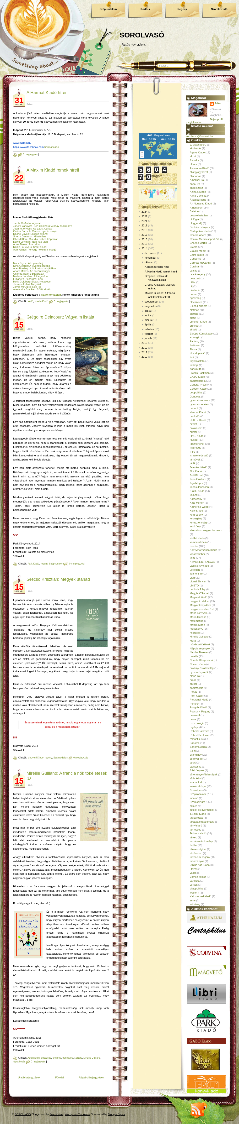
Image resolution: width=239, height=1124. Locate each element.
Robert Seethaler (200, 735)
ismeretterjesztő (199, 455)
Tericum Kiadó (198, 833)
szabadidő (196, 782)
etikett (193, 329)
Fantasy (194, 341)
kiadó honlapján (51, 294)
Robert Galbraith (199, 731)
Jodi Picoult (196, 475)
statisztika (195, 766)
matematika (196, 620)
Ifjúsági (194, 439)
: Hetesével (44, 281)
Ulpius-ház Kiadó (200, 864)
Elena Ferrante (198, 305)
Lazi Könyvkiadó (199, 565)
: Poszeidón (34, 244)
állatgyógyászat (199, 172)
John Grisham (198, 479)
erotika (194, 325)
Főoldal (59, 1077)
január (148, 338)
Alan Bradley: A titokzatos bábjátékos (34, 268)
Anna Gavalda (198, 195)
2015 (144, 243)
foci (192, 357)
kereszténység (198, 522)
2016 (144, 239)
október (149, 262)
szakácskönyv (198, 786)
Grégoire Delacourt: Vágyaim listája (60, 317)
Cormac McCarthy (200, 262)
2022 (144, 216)
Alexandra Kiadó (199, 168)
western (194, 892)
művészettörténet (200, 644)
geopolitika (196, 392)
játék (192, 463)
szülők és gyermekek (202, 809)
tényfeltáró (196, 825)
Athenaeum (33, 1057)
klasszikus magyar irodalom (206, 530)
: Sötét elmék (43, 289)
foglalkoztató (197, 361)
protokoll (195, 715)
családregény (197, 274)
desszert (195, 278)
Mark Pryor (19, 263)
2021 (144, 221)
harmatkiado (36, 147)
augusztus (151, 306)
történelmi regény (200, 857)
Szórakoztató (219, 9)
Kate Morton (197, 502)
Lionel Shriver (198, 581)
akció (30, 301)
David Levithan (22, 241)
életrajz (194, 313)
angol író (195, 184)
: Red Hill (36, 286)
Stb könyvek (197, 770)
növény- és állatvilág (202, 668)
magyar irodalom (199, 601)
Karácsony (196, 498)
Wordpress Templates (77, 1114)
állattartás (195, 176)
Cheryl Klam (20, 239)
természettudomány (201, 841)
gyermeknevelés (199, 404)
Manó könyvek (198, 613)
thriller (193, 845)
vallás (193, 872)
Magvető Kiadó (35, 757)
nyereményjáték (199, 672)
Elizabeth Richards (24, 278)
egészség (46, 1057)
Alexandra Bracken (24, 289)
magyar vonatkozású (202, 609)
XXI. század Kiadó (200, 896)
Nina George (20, 265)
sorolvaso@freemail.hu (199, 136)
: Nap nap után (39, 241)
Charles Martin (198, 242)
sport (193, 762)
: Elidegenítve (40, 276)
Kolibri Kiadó (197, 538)
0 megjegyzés (30, 154)
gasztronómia (198, 380)
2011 (144, 352)
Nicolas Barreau (199, 652)
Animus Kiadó (198, 191)
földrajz (194, 365)
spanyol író (196, 758)
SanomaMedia (198, 746)
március (149, 329)
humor (193, 431)
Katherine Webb (199, 506)
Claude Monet (198, 250)
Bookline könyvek (200, 227)
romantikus (196, 738)
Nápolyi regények (200, 648)
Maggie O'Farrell (199, 593)
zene (193, 900)
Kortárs (145, 9)
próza (193, 719)
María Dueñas (198, 617)
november (150, 257)
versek (193, 884)
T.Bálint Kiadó (198, 813)
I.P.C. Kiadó (196, 435)
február (149, 333)
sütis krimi (195, 778)
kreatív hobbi (197, 554)
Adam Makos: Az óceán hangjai (31, 271)
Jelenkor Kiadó (198, 467)
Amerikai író (197, 179)
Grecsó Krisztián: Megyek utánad (58, 579)
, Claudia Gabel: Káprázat (42, 239)
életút (193, 317)
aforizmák (195, 148)
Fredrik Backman (200, 372)
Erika (218, 103)
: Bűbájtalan (36, 273)
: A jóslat (36, 223)
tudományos (197, 861)
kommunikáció (198, 542)
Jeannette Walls (22, 228)
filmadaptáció (197, 353)
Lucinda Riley (198, 589)
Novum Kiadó (198, 664)
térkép (193, 837)
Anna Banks (20, 244)
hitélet (193, 424)
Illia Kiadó (195, 447)
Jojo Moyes (196, 483)
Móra (193, 640)
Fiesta (193, 349)
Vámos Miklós (198, 876)
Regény (182, 9)
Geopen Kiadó (198, 388)
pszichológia (197, 723)
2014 (144, 248)
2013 (144, 342)
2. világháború (198, 144)
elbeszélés (196, 302)
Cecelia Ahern (198, 235)
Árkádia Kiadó (198, 199)
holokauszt (196, 428)
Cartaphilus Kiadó (200, 231)
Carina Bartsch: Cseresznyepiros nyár (35, 231)
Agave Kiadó (197, 152)
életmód (57, 1057)
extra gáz (195, 337)
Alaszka (194, 160)
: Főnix (39, 278)
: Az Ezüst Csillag (42, 228)
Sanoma (195, 743)
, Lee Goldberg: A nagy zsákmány (52, 226)
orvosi (193, 683)
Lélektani (195, 569)
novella (194, 656)
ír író (192, 451)
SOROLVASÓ (142, 35)
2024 (144, 211)
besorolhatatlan (199, 215)
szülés (193, 806)
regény (44, 563)
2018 (144, 230)
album (193, 164)
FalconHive (56, 1114)
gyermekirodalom (200, 400)
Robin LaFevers (22, 247)
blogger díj (196, 223)
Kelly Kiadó (196, 510)
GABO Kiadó (197, 376)
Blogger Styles (116, 1114)
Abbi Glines (20, 249)
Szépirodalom (108, 9)
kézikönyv (195, 526)
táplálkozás (19, 1061)
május (148, 320)
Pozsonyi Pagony (200, 711)
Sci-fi (193, 750)
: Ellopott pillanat (38, 233)
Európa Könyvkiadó (201, 333)
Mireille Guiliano (91, 1057)
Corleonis (195, 258)
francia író (67, 1057)
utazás (193, 869)
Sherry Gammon (23, 236)
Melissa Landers (22, 276)
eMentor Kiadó (198, 321)
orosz (193, 680)
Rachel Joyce (21, 233)
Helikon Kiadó (198, 420)
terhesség (195, 829)
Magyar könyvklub (200, 605)
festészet (195, 345)
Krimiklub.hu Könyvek (202, 561)
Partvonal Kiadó (199, 699)
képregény (196, 518)
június (148, 315)
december (150, 253)
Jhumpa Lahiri (21, 284)
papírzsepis (196, 687)
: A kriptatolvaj (34, 263)
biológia (194, 219)
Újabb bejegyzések (29, 1077)
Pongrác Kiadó (198, 707)
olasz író (195, 675)
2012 (144, 347)
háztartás (195, 416)
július (148, 310)
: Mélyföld (35, 284)
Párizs (193, 691)
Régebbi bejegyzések (91, 1077)
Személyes (196, 790)
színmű (194, 798)
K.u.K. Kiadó (197, 491)
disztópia (195, 290)
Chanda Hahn (21, 273)
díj (191, 286)
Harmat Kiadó (198, 412)
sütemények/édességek (203, 774)
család (193, 270)
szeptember (151, 301)
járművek (195, 459)
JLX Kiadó (196, 471)
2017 (144, 234)
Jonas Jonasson (199, 487)
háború (194, 408)
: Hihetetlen (39, 236)
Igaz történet (197, 443)
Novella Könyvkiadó (201, 660)
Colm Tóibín (197, 254)
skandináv (196, 754)
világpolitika (196, 888)
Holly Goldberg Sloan (25, 281)
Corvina (194, 266)
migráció (195, 632)
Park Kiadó (33, 563)
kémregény (196, 514)
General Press (198, 384)
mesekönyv (196, 628)
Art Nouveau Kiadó (201, 203)
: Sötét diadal (39, 247)
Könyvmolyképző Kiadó (203, 550)
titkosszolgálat (198, 849)
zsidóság (195, 904)
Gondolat (195, 396)
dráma (193, 294)
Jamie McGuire (22, 223)
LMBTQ (194, 585)
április (148, 324)
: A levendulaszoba (39, 265)
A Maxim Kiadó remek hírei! (53, 170)
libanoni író (196, 573)
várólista (195, 880)
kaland (193, 494)
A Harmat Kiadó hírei (46, 92)
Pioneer (194, 703)
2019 (144, 225)
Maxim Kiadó (41, 301)
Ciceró (193, 247)
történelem (196, 853)
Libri (192, 577)
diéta (193, 282)
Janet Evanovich (23, 226)
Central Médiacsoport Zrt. (204, 239)
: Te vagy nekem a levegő (41, 249)
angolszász (196, 187)
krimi (192, 557)
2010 (144, 356)
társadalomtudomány (202, 821)
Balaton (194, 211)
